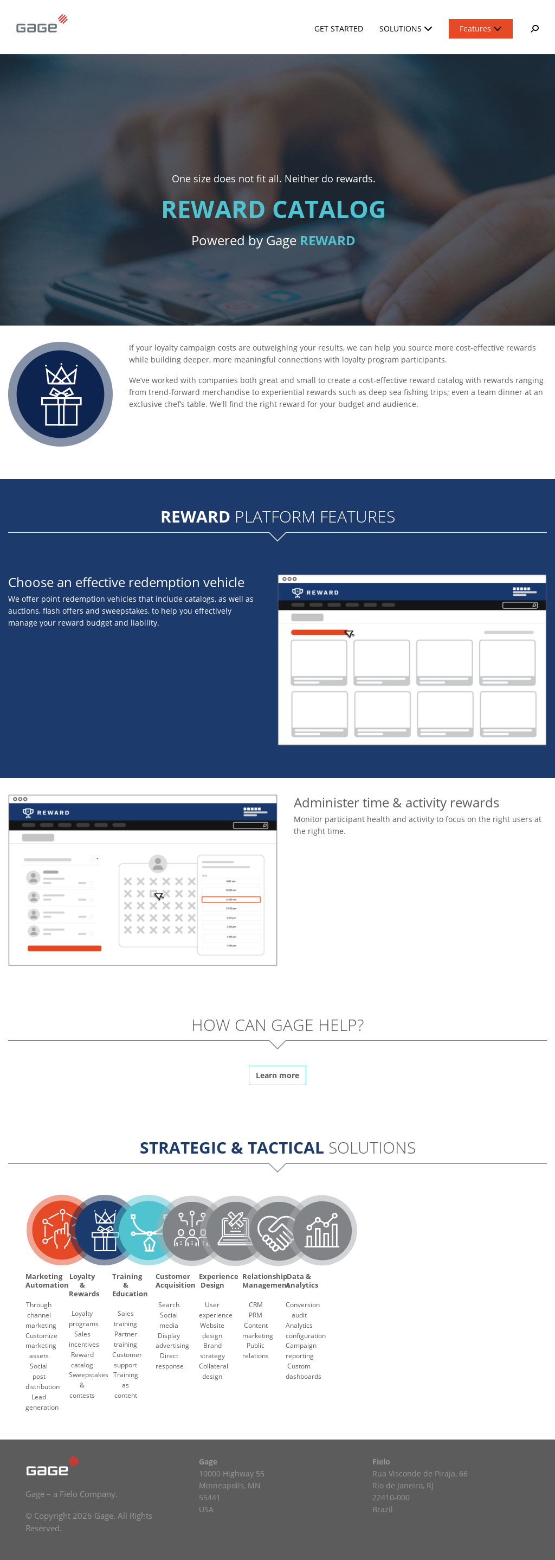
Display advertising (172, 1341)
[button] (534, 29)
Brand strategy (212, 1350)
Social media (168, 1320)
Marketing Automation (47, 1280)
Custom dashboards (303, 1371)
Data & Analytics (302, 1280)
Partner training (125, 1339)
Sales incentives (84, 1339)
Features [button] (481, 28)
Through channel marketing (40, 1315)
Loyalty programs (84, 1318)
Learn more (277, 1075)
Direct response (170, 1361)
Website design (212, 1330)
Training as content (125, 1385)
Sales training (125, 1318)
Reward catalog (82, 1360)
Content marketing (257, 1330)
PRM (255, 1315)
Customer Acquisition (176, 1280)
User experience (216, 1310)
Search (168, 1304)
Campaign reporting (301, 1350)
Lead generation (42, 1402)
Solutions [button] (406, 28)
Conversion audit (303, 1310)
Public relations (255, 1350)
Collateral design (213, 1371)
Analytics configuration (306, 1330)
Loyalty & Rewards (84, 1285)
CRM (256, 1304)
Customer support (127, 1360)
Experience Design (218, 1280)
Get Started (338, 28)
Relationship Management (266, 1280)
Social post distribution (42, 1376)
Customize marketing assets (41, 1346)
